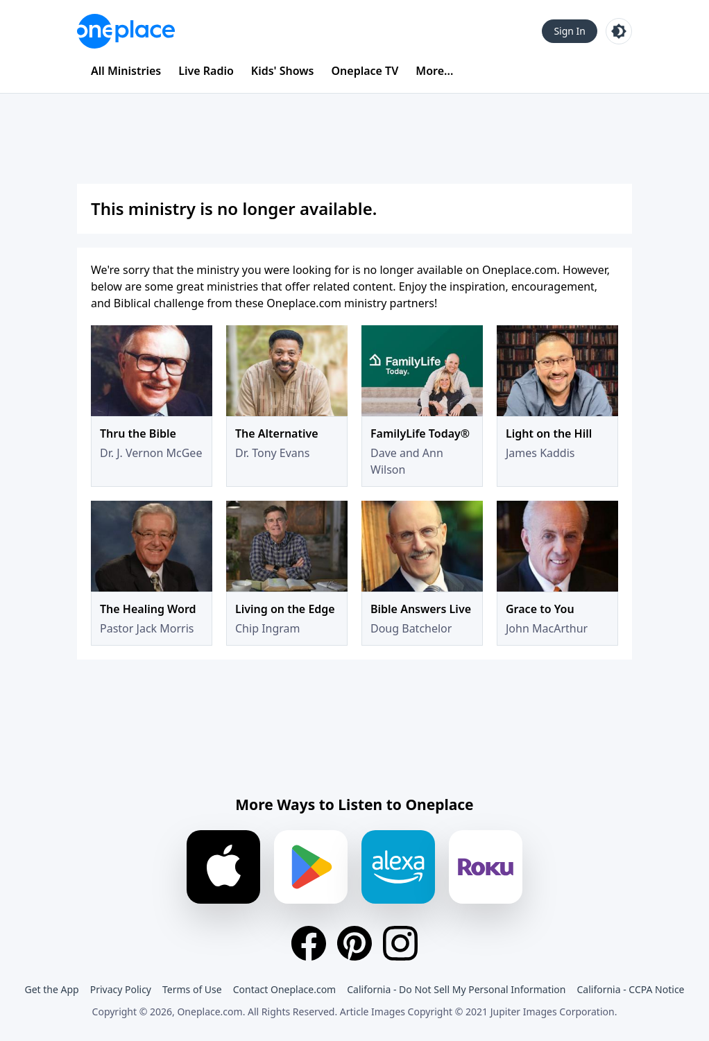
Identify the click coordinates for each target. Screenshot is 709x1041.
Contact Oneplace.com (284, 989)
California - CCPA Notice (630, 989)
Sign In (570, 30)
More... (434, 70)
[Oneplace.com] (126, 31)
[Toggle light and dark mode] (619, 31)
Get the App (51, 989)
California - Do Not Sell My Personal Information (456, 989)
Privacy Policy (120, 989)
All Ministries (126, 70)
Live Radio (206, 70)
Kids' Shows (282, 70)
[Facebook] (308, 943)
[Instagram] (400, 943)
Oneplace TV (365, 70)
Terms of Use (192, 989)
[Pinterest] (354, 943)
